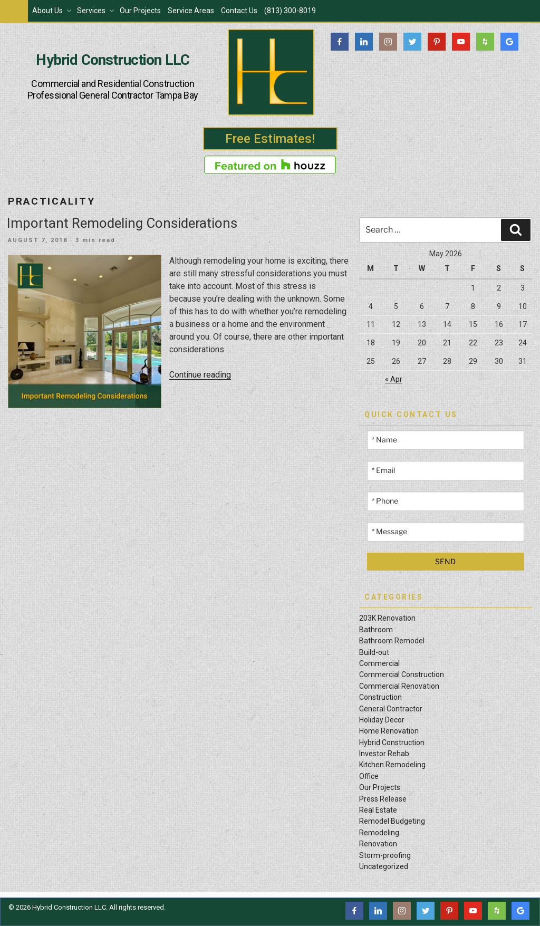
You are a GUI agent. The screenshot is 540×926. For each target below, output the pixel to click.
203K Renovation (387, 618)
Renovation (378, 844)
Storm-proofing (385, 855)
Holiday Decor (381, 720)
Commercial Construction (401, 674)
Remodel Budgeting (392, 821)
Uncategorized (383, 866)
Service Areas (191, 10)
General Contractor (390, 709)
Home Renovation (389, 731)
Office (369, 776)
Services (96, 10)
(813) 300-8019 (290, 10)
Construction (380, 697)
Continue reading (200, 375)
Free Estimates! (270, 138)
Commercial (379, 663)
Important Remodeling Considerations (122, 223)
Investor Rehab (384, 753)
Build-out (374, 652)
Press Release (383, 799)
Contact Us (239, 10)
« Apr (393, 379)
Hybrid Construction (392, 742)
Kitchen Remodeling (392, 764)
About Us (52, 10)
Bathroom (376, 629)
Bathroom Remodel (392, 640)
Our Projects (140, 10)
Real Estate (378, 810)
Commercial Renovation (399, 686)
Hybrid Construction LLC (112, 60)
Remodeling (379, 832)
